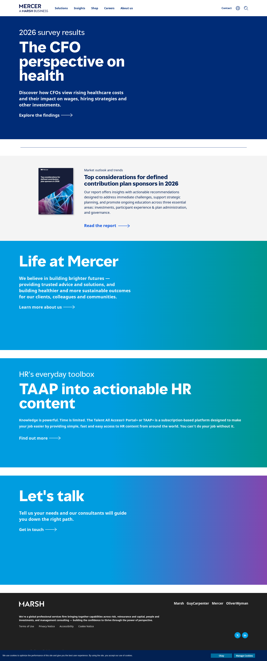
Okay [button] (221, 655)
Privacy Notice (47, 626)
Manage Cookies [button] (244, 655)
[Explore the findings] (46, 115)
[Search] (246, 8)
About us (127, 8)
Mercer (217, 603)
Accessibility (67, 626)
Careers (109, 8)
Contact (227, 8)
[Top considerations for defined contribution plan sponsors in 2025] (107, 226)
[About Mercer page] (47, 307)
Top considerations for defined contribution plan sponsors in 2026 (131, 180)
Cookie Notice (86, 626)
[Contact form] (38, 529)
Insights (79, 8)
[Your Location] (238, 8)
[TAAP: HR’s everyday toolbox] (133, 438)
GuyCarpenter (198, 603)
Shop (94, 8)
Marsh (179, 603)
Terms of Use (26, 626)
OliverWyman (237, 603)
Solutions (61, 8)
